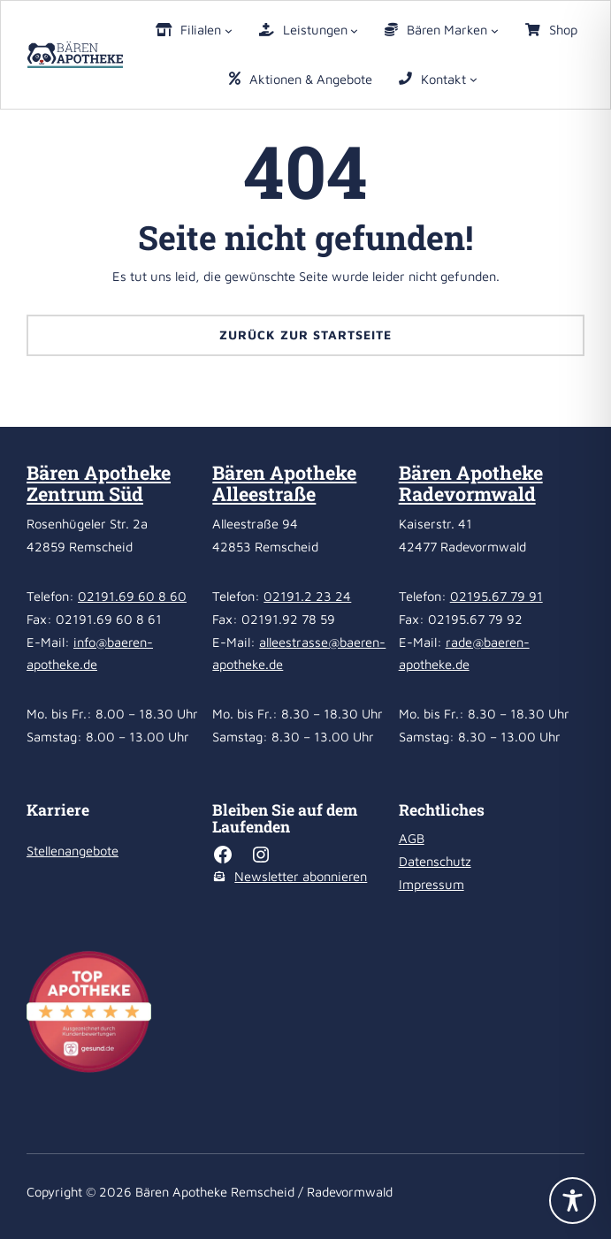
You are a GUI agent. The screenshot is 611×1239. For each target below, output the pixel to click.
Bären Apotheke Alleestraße (284, 483)
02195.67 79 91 (496, 596)
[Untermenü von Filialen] (229, 30)
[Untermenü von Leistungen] (354, 30)
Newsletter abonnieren (300, 876)
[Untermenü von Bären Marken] (495, 30)
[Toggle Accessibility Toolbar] (572, 1200)
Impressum (431, 884)
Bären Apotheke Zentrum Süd (99, 483)
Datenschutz (435, 861)
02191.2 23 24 (307, 596)
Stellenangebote (72, 850)
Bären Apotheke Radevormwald (471, 483)
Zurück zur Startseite (305, 334)
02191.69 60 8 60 (132, 596)
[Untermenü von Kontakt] (473, 79)
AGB (411, 838)
